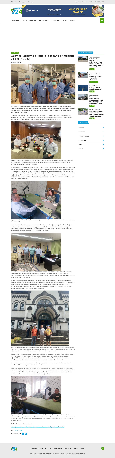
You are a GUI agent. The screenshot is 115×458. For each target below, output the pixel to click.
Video (72, 20)
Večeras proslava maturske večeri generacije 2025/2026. (95, 77)
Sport (65, 20)
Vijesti (24, 20)
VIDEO (91, 148)
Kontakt (90, 2)
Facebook (14, 2)
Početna (15, 20)
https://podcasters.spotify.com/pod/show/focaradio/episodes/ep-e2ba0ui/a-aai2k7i (37, 427)
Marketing (77, 2)
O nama (84, 2)
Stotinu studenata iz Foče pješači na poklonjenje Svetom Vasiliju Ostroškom (96, 113)
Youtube (32, 2)
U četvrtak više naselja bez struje (95, 88)
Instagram (23, 2)
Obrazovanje (44, 20)
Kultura (32, 20)
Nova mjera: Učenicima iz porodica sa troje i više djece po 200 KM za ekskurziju (96, 100)
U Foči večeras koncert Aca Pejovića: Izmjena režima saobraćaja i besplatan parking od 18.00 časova (96, 63)
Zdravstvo (56, 20)
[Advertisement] (57, 37)
